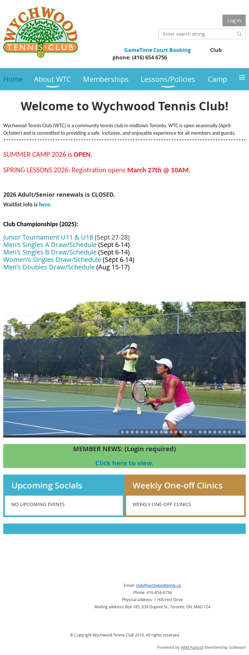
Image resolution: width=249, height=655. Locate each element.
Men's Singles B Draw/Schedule (50, 252)
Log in (234, 20)
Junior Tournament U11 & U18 (48, 237)
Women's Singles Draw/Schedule (52, 259)
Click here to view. (124, 463)
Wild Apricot (192, 647)
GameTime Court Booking (157, 50)
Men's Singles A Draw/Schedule (50, 244)
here (44, 204)
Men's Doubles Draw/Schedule (49, 267)
